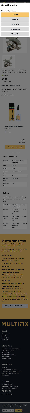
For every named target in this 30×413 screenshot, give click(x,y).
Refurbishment (15, 29)
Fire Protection (15, 24)
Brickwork (15, 19)
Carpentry (15, 14)
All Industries (15, 34)
